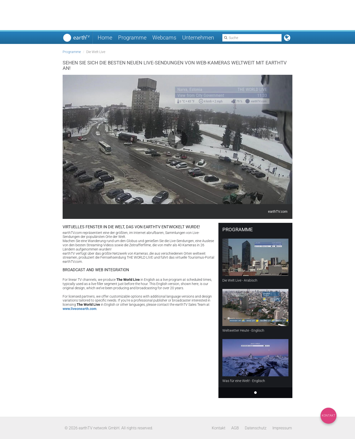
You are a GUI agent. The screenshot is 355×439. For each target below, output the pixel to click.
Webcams (164, 38)
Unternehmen (198, 38)
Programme (132, 38)
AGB (235, 428)
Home (105, 38)
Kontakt (328, 415)
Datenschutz (255, 428)
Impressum (282, 428)
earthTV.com (277, 211)
